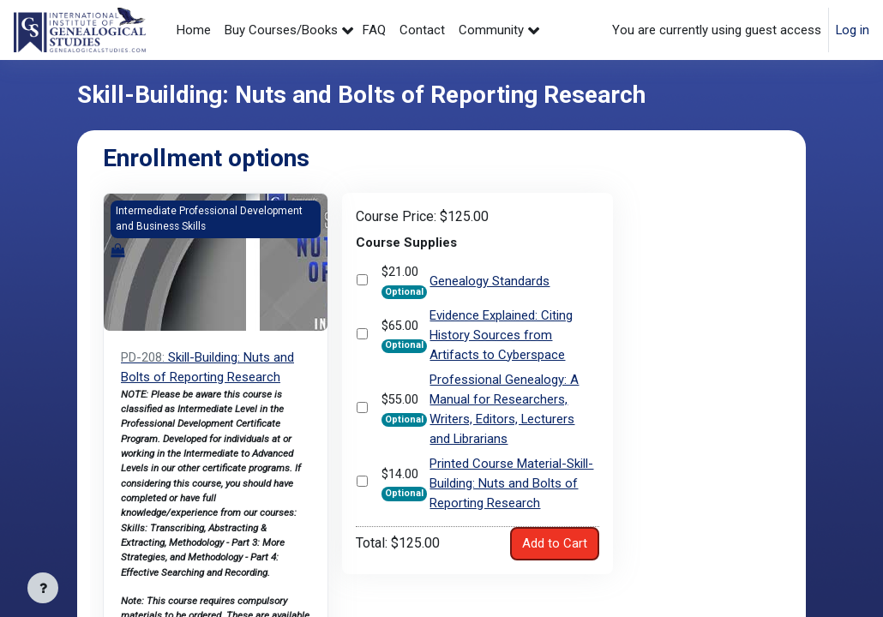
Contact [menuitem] (422, 30)
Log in (852, 30)
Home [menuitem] (194, 30)
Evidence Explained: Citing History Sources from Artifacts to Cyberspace (501, 336)
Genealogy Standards (489, 282)
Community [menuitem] (491, 30)
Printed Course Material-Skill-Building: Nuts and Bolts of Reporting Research (511, 483)
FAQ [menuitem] (374, 30)
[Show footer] (42, 587)
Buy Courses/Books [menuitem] (281, 30)
